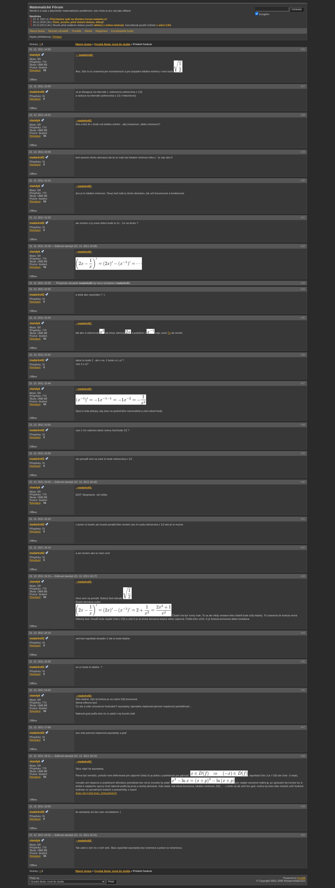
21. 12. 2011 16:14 (40, 547)
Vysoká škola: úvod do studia (112, 44)
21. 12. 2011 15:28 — (63, 246)
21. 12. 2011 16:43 (40, 690)
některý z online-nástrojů (109, 25)
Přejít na (73, 880)
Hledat (88, 31)
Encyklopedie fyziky (122, 31)
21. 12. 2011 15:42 (40, 354)
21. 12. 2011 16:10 (40, 518)
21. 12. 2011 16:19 (40, 632)
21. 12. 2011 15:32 (40, 289)
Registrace (101, 31)
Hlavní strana (37, 31)
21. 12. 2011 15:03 (40, 115)
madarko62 (37, 91)
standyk (35, 55)
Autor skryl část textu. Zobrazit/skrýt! (96, 793)
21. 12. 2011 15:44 (40, 383)
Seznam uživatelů (58, 31)
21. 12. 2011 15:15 (40, 180)
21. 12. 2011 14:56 (40, 49)
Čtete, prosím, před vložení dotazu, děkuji (78, 22)
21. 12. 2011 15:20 (40, 217)
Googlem (262, 14)
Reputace (35, 70)
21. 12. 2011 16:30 (40, 661)
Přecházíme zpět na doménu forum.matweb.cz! (78, 19)
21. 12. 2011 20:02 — (63, 835)
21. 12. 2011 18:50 (40, 806)
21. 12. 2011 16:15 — (63, 576)
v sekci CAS (163, 25)
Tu (169, 332)
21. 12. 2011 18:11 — (63, 755)
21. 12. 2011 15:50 (40, 424)
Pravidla (76, 31)
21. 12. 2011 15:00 (40, 86)
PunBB (301, 878)
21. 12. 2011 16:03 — (63, 482)
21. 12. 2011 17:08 (40, 727)
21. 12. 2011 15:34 (40, 317)
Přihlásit (56, 36)
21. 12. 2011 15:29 (40, 283)
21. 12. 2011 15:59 (40, 453)
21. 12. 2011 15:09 (40, 151)
